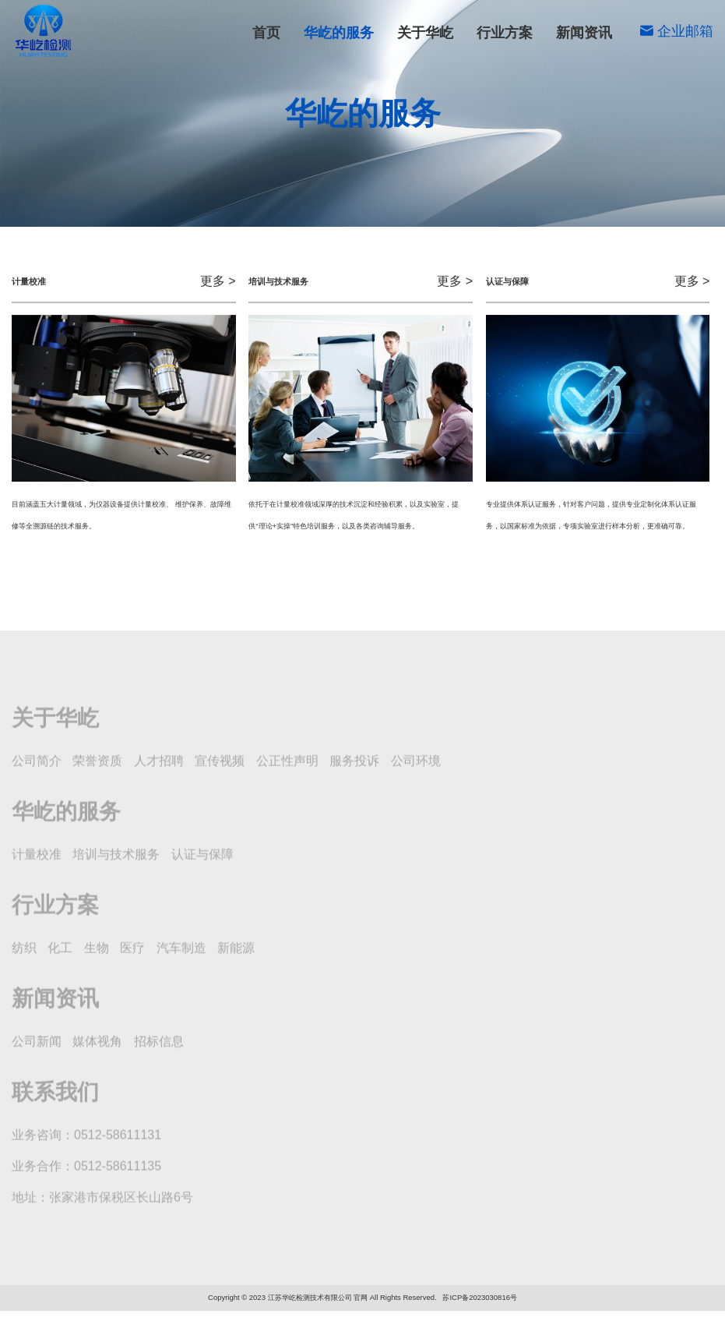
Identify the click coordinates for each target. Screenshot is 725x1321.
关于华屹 (425, 33)
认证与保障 (180, 197)
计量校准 (180, 168)
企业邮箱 (676, 31)
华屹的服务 (339, 33)
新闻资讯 (584, 33)
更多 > (218, 283)
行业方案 (505, 33)
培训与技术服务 (541, 168)
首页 (266, 33)
